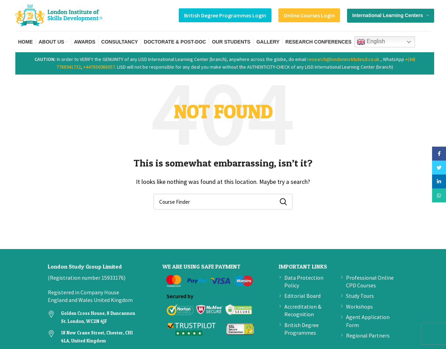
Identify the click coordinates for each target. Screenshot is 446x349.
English (371, 42)
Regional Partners (368, 335)
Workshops (359, 306)
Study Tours (360, 295)
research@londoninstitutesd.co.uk (343, 59)
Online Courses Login (309, 15)
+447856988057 (99, 67)
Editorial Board (302, 295)
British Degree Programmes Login (225, 15)
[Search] (223, 202)
